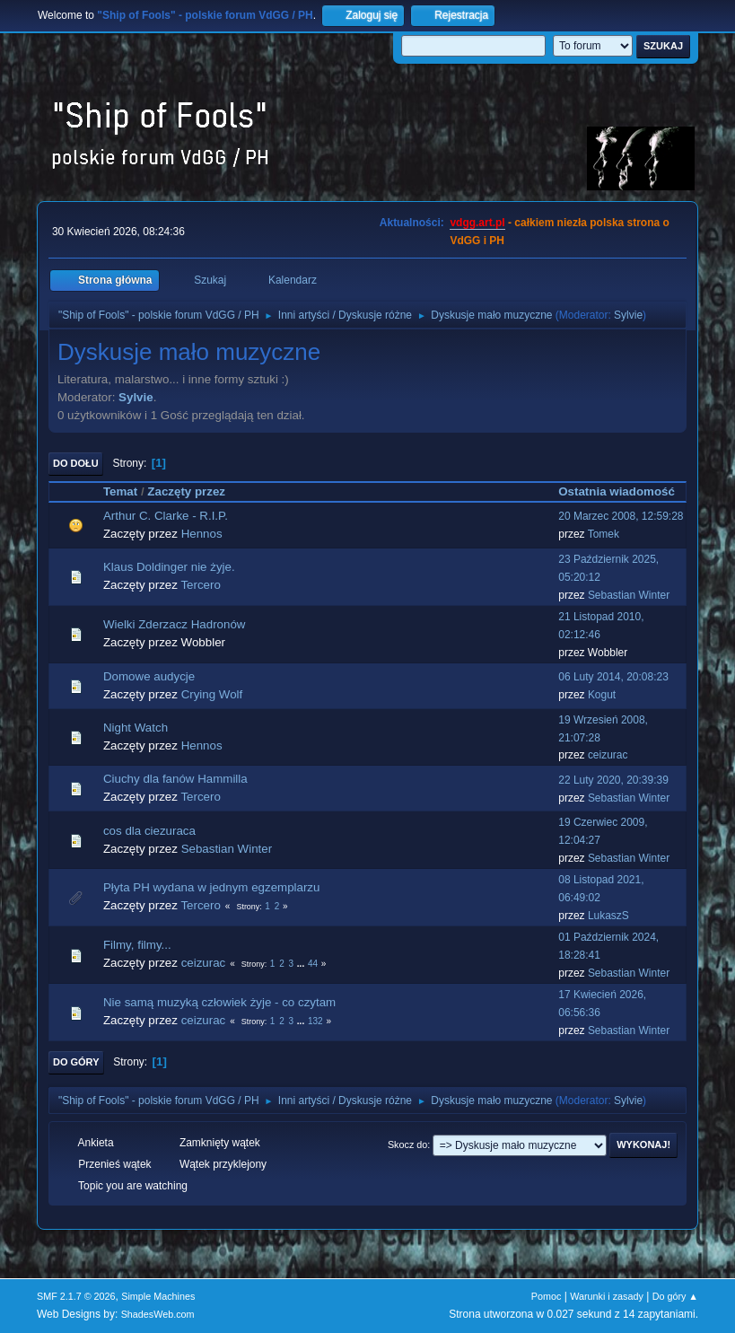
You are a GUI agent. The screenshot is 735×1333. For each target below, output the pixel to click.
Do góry (76, 1062)
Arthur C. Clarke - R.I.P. (165, 515)
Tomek (603, 534)
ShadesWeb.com (158, 1314)
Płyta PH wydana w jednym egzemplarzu (211, 887)
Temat (120, 491)
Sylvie (628, 315)
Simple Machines (158, 1296)
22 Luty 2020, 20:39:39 (613, 780)
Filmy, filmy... (137, 945)
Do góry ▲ (675, 1296)
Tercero (200, 585)
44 (313, 964)
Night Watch (135, 727)
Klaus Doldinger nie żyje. (169, 567)
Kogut (602, 694)
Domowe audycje (149, 676)
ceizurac (608, 755)
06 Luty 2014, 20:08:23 (613, 677)
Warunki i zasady (606, 1296)
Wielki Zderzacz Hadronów (174, 624)
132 (315, 1021)
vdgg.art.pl (477, 222)
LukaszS (608, 915)
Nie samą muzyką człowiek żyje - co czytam (219, 1002)
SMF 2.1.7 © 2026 (76, 1296)
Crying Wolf (212, 694)
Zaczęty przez (186, 491)
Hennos (202, 533)
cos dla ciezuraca (149, 831)
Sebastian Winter (628, 595)
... (302, 964)
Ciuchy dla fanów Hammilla (175, 778)
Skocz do (407, 1144)
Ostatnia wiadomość (616, 491)
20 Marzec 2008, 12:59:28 (620, 516)
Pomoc (546, 1296)
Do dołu (76, 463)
